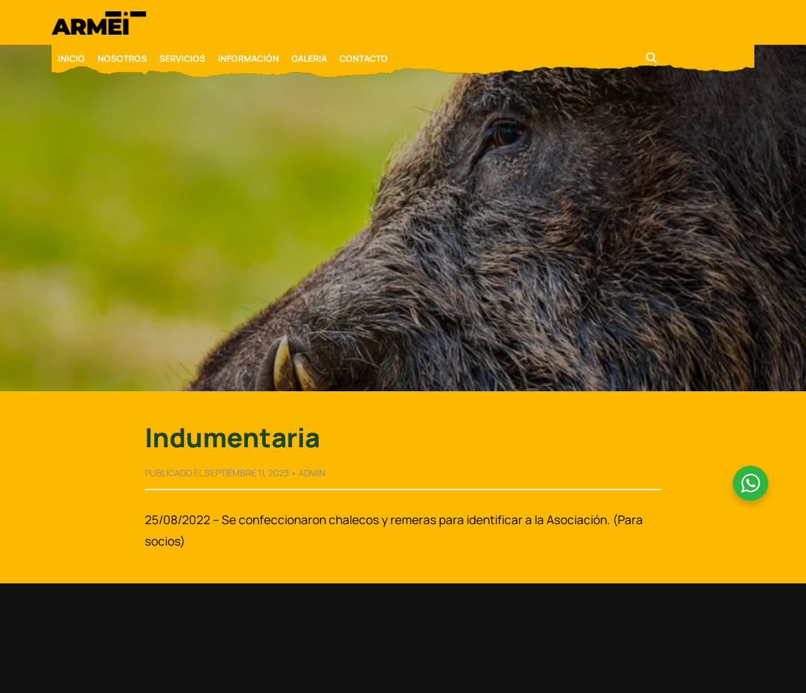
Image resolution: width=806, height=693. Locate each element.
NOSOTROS (122, 58)
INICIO (71, 58)
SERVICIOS (182, 58)
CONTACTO (363, 58)
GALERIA (309, 58)
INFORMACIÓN (248, 58)
